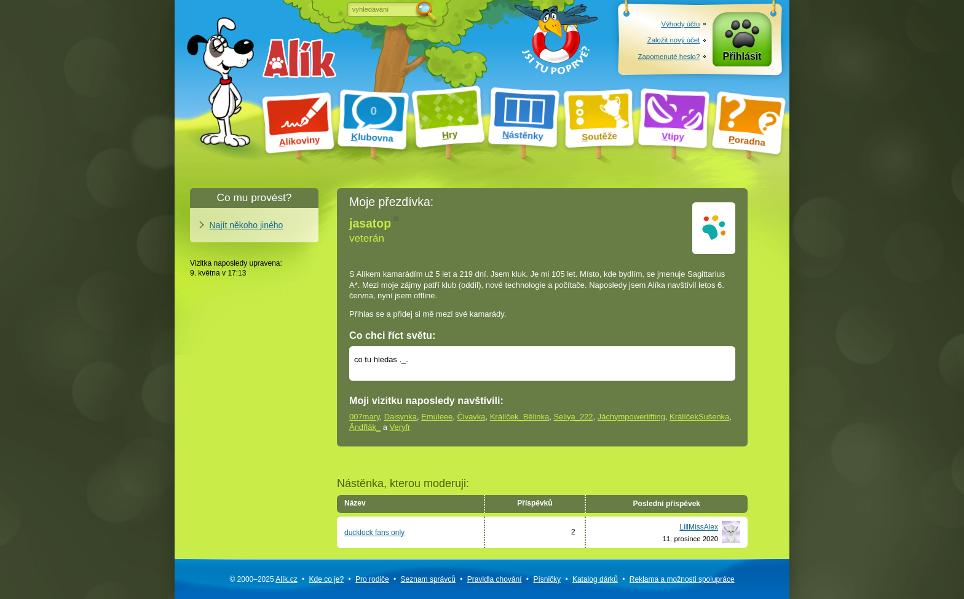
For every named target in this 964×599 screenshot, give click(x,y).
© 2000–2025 (263, 579)
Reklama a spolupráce (682, 579)
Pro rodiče (372, 579)
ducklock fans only (374, 532)
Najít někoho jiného (246, 225)
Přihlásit (742, 56)
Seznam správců (428, 579)
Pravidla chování (494, 579)
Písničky (547, 579)
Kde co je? (326, 579)
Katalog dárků (595, 579)
